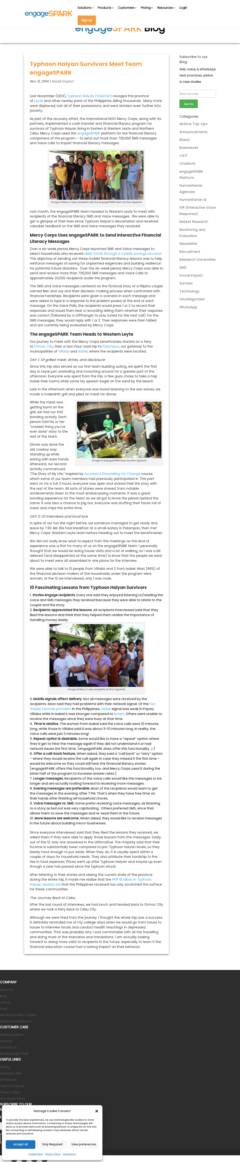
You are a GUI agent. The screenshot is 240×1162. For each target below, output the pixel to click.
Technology (189, 291)
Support (6, 1041)
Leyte (38, 101)
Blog (3, 996)
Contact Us (8, 1047)
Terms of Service (12, 1086)
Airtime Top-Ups (193, 123)
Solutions (84, 7)
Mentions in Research (16, 1021)
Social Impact (62, 81)
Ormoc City (43, 346)
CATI (183, 155)
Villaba (63, 351)
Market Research (193, 221)
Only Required (52, 1144)
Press (4, 1008)
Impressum (69, 1154)
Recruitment (189, 251)
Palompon (110, 346)
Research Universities (197, 259)
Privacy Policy (53, 1154)
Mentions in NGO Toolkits (18, 1015)
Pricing (146, 7)
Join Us (5, 1002)
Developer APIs (11, 1073)
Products (104, 7)
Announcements (193, 131)
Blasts (184, 139)
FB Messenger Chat (14, 1053)
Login (183, 7)
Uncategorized (191, 299)
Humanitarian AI (193, 199)
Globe (106, 709)
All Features (8, 1079)
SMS (182, 267)
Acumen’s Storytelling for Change (112, 473)
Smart (119, 714)
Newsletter (188, 243)
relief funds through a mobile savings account (122, 253)
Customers (126, 7)
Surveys (186, 283)
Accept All (20, 1144)
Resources (165, 7)
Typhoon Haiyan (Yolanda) (89, 96)
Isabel (83, 351)
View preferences (83, 1144)
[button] (97, 1111)
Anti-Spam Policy (12, 1098)
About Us (6, 990)
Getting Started (11, 1035)
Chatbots (187, 163)
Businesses (188, 147)
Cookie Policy (35, 1154)
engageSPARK (88, 133)
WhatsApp (188, 307)
